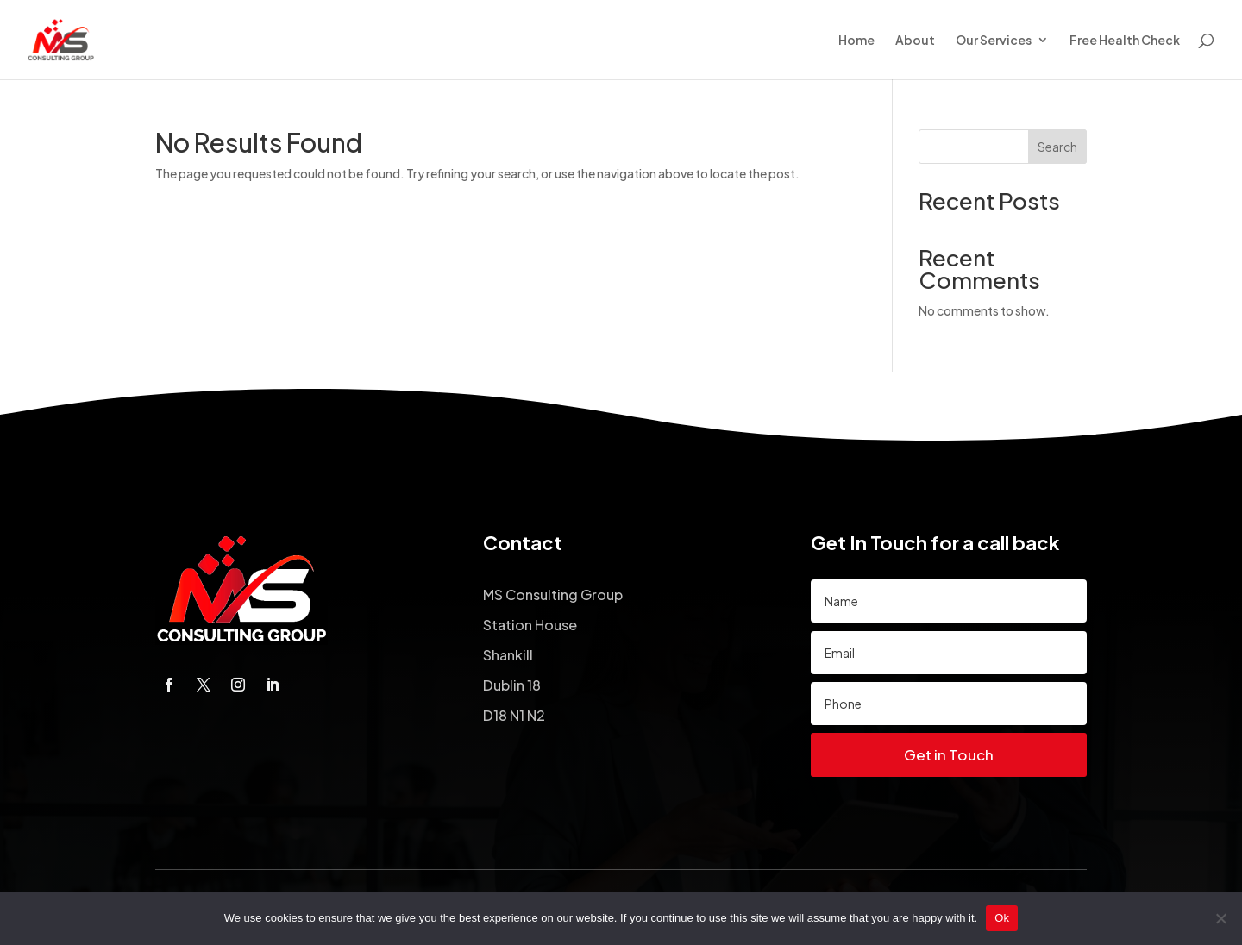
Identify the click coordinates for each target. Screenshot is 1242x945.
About (915, 40)
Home (856, 40)
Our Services (994, 40)
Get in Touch (949, 754)
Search (1057, 146)
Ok (1001, 917)
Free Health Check (1125, 40)
